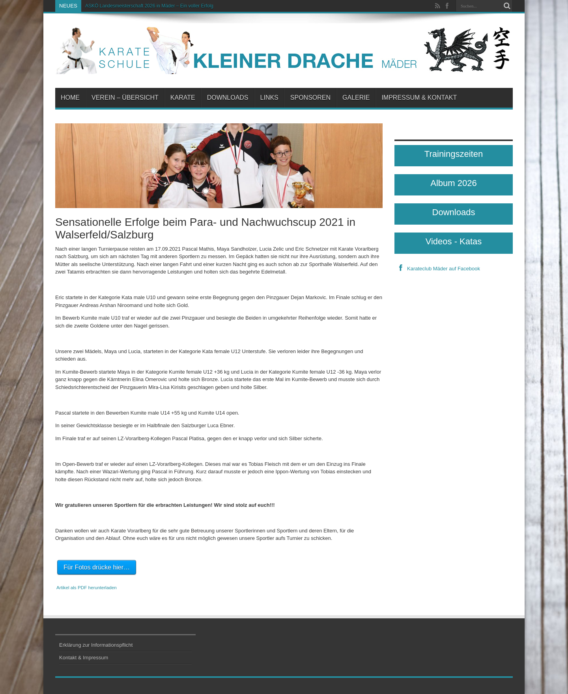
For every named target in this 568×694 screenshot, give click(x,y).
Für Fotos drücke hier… (97, 567)
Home (70, 97)
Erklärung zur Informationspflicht (96, 645)
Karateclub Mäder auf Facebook (437, 269)
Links (269, 97)
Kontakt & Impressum (83, 658)
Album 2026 (453, 183)
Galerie (356, 97)
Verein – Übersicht (125, 97)
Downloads (227, 97)
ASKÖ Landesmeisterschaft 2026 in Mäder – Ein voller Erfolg (149, 6)
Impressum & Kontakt (419, 97)
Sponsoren (310, 97)
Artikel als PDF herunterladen (86, 587)
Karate (182, 97)
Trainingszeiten (453, 154)
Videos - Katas (454, 241)
